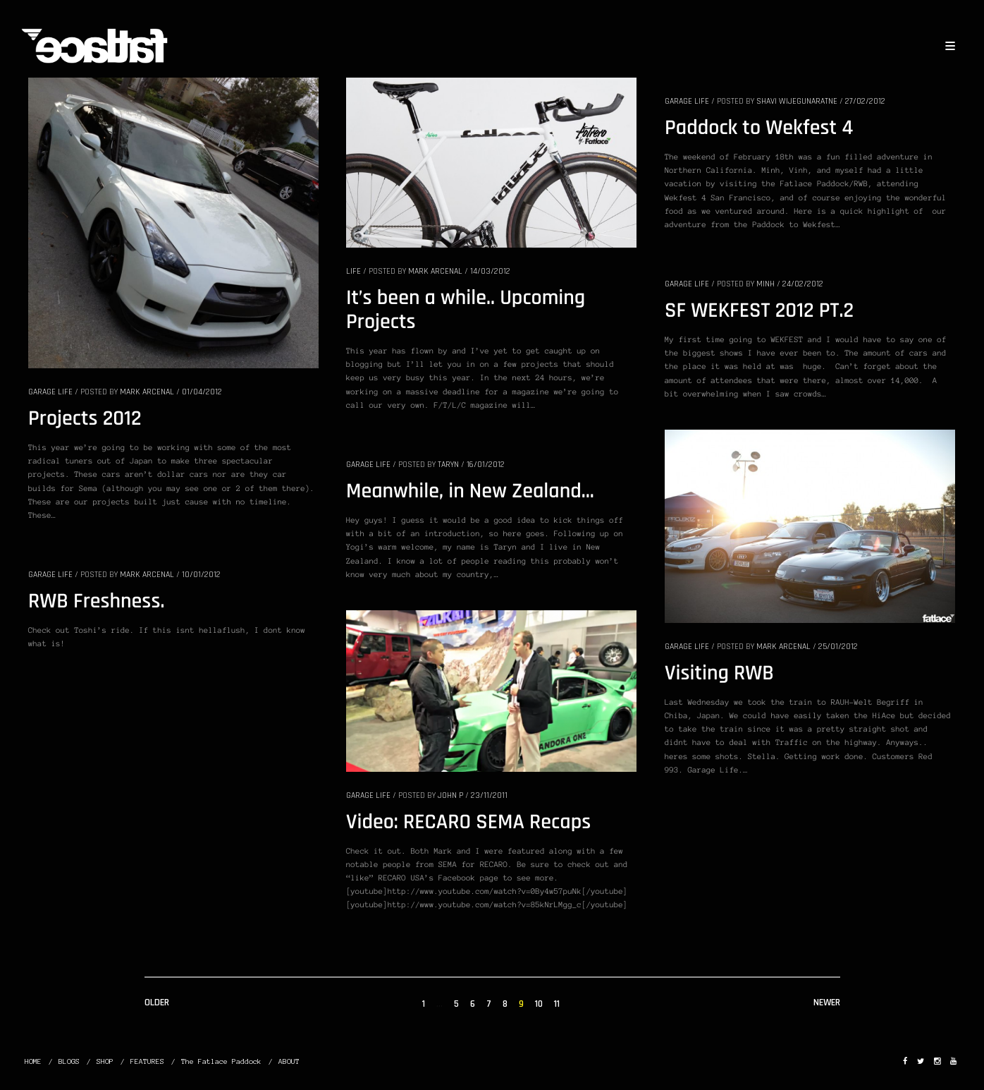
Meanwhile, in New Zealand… (470, 491)
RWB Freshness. (96, 601)
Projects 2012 (85, 419)
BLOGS (69, 1061)
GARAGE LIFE (50, 392)
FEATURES (147, 1061)
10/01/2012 (201, 574)
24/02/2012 (802, 284)
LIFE (353, 271)
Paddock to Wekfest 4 (759, 128)
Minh (765, 284)
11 (557, 1004)
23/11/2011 (489, 795)
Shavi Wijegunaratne (796, 101)
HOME (33, 1061)
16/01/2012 (486, 464)
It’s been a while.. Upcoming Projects (465, 310)
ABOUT (289, 1061)
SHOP (105, 1061)
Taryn (448, 464)
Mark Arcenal (147, 392)
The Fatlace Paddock (221, 1061)
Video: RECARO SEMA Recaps (468, 822)
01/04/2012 (202, 392)
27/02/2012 (865, 101)
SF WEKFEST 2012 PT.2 (759, 311)
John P (450, 795)
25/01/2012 (838, 646)
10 (539, 1004)
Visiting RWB (719, 673)
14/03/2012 (490, 271)
